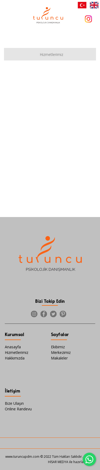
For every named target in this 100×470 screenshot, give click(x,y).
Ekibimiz (58, 346)
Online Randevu (18, 408)
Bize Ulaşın (14, 403)
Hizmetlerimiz (16, 352)
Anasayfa (13, 346)
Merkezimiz (61, 352)
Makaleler (59, 358)
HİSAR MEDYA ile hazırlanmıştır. (71, 462)
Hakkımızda (15, 358)
